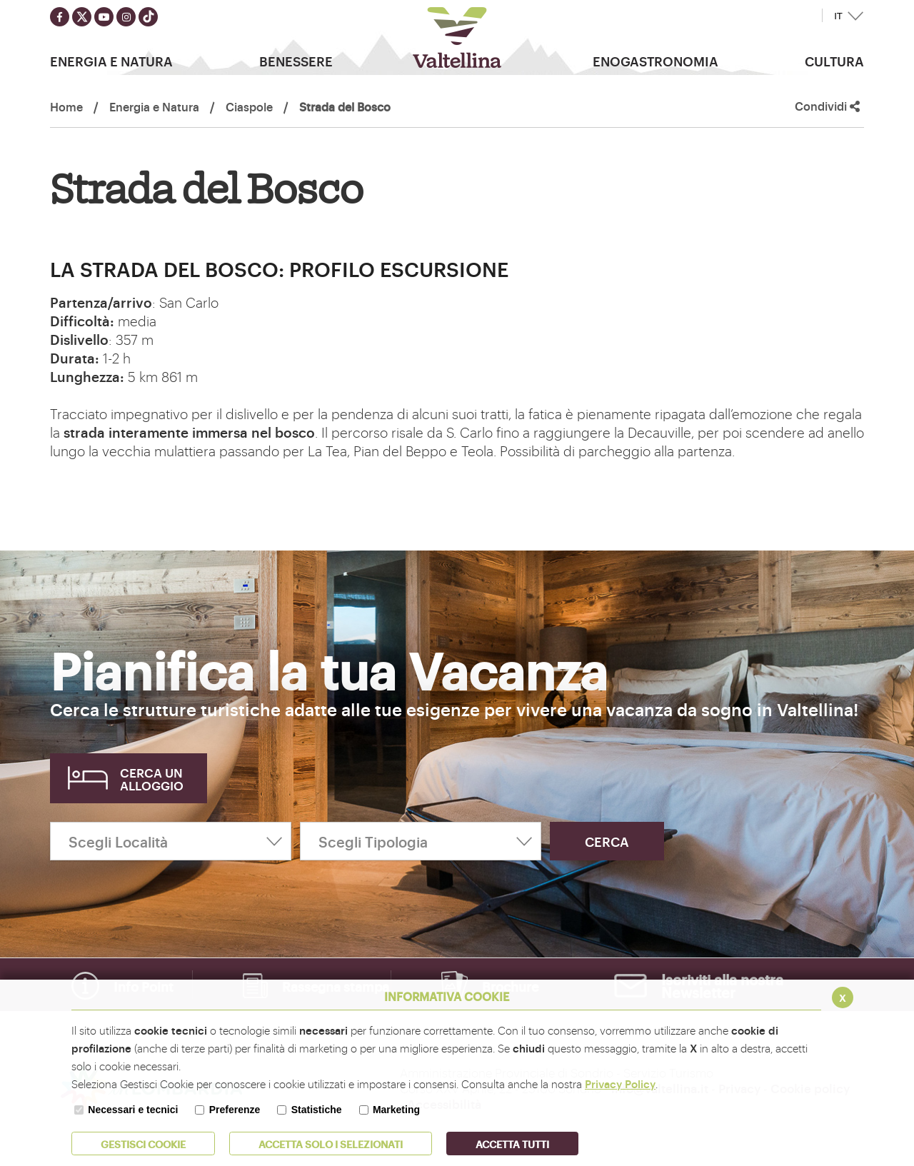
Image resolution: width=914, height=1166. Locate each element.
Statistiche (316, 1109)
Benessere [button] (296, 60)
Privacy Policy (620, 1083)
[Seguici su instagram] (126, 16)
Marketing (396, 1109)
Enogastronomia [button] (655, 60)
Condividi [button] (827, 106)
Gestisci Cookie (143, 1143)
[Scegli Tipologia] (420, 841)
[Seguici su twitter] (81, 16)
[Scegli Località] (170, 841)
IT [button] (838, 16)
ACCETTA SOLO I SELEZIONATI (330, 1143)
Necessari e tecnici (133, 1109)
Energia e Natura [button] (111, 60)
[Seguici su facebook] (59, 16)
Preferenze (235, 1109)
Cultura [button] (834, 60)
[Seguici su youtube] (104, 16)
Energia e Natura (154, 106)
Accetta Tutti (512, 1143)
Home (66, 106)
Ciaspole (249, 106)
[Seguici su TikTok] (148, 16)
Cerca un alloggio (152, 778)
